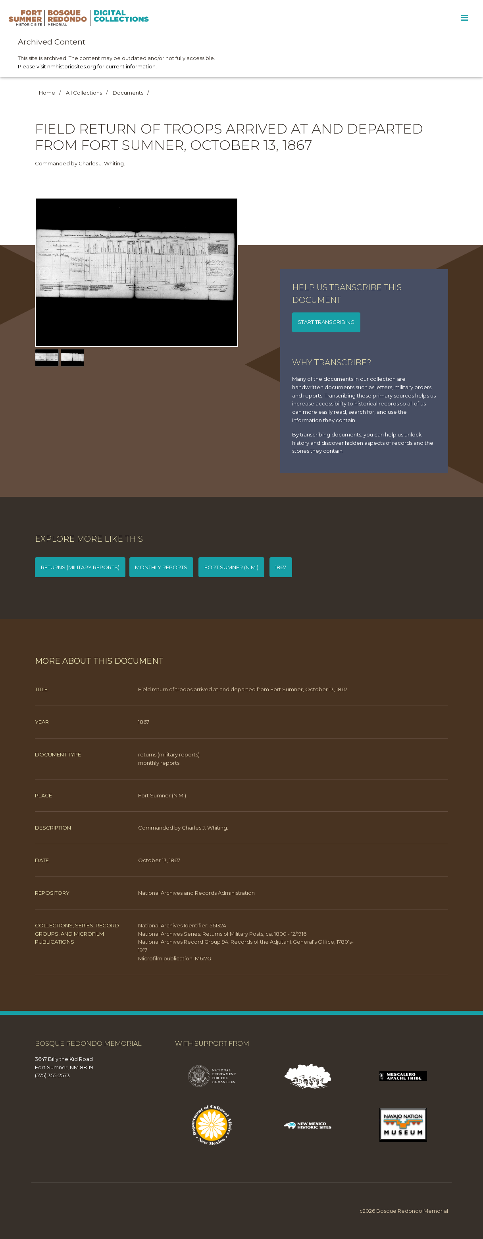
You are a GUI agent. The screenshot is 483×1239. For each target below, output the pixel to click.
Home (47, 92)
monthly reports (161, 567)
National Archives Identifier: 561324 (182, 925)
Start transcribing (326, 322)
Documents (128, 92)
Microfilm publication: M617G (174, 958)
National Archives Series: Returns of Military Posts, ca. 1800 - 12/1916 (222, 934)
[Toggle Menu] (464, 18)
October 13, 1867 (159, 860)
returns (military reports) (80, 567)
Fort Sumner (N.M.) (231, 567)
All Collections (84, 92)
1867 (280, 567)
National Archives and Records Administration (196, 893)
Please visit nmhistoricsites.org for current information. (87, 66)
